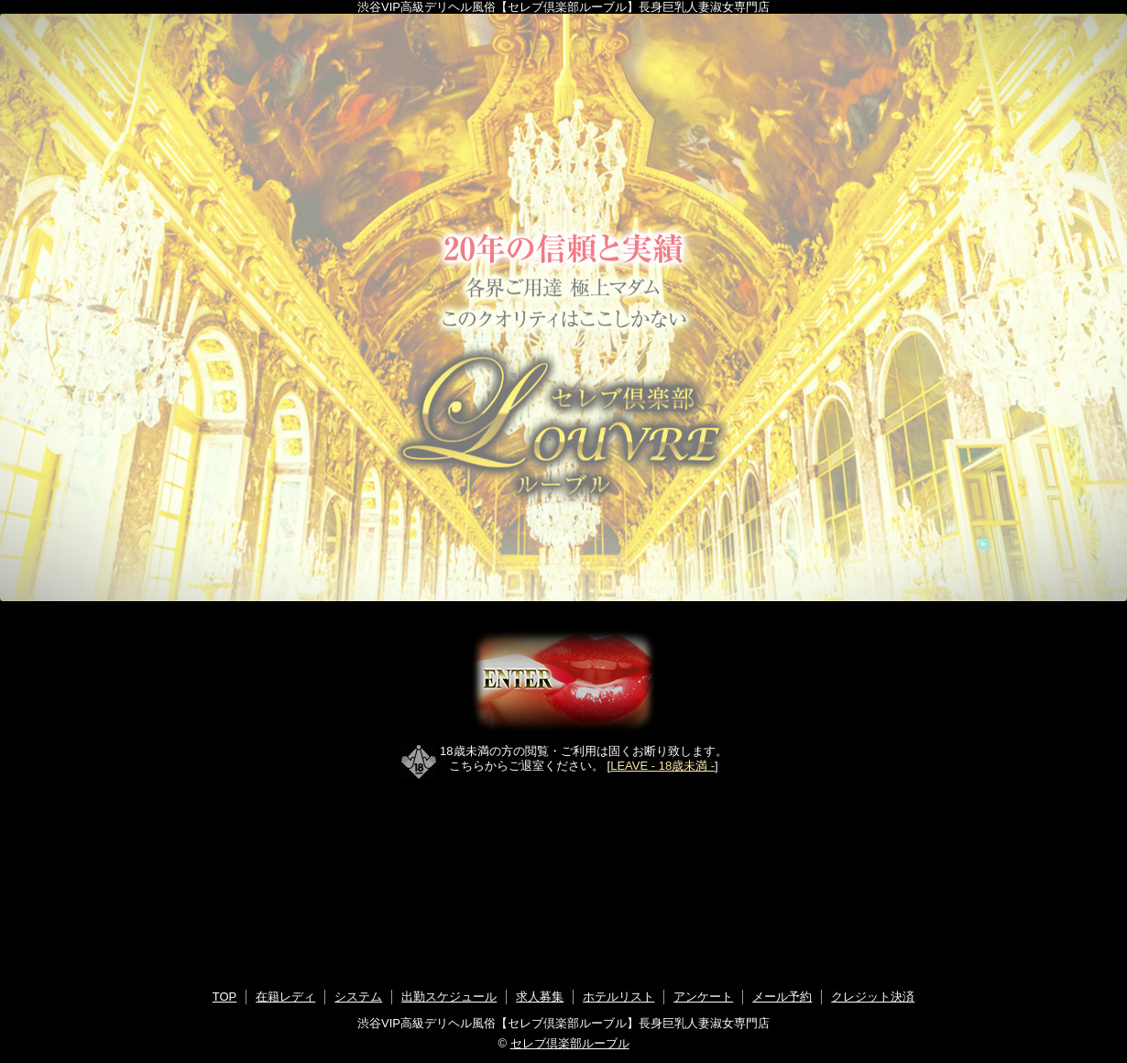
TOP (225, 996)
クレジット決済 (872, 996)
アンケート (703, 996)
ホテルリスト (618, 996)
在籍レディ (285, 996)
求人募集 (540, 996)
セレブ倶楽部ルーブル (569, 1043)
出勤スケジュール (449, 996)
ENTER (563, 682)
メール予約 (782, 996)
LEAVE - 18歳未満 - (662, 766)
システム (358, 996)
